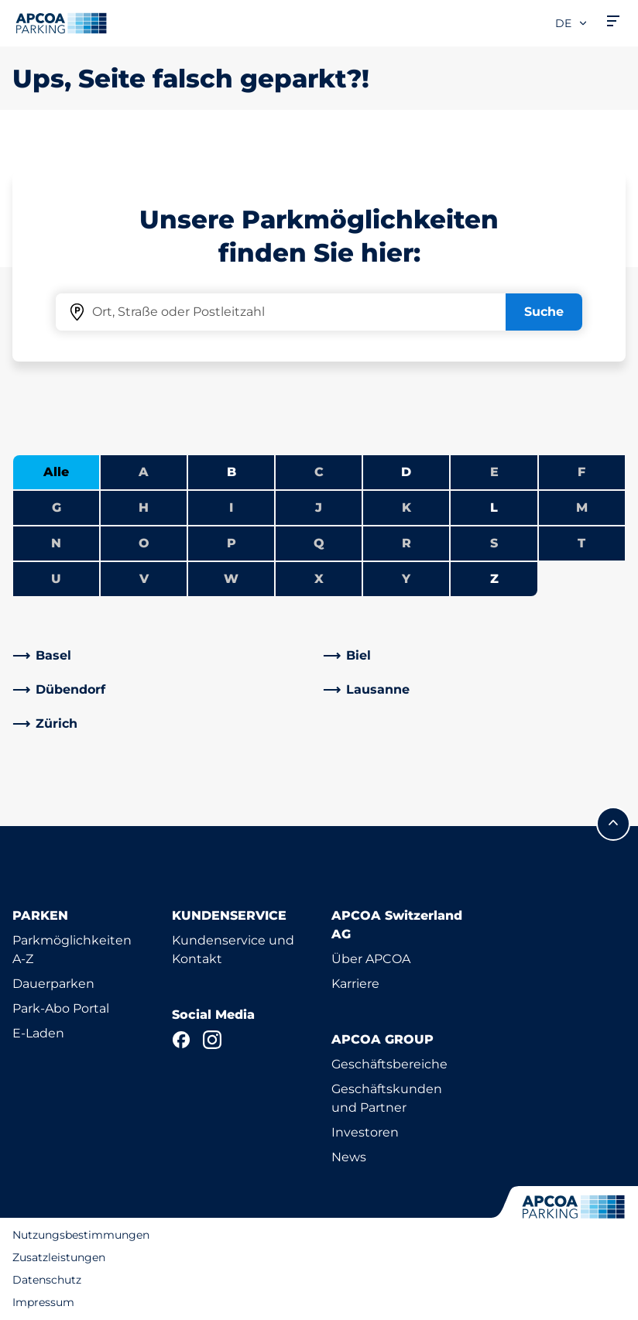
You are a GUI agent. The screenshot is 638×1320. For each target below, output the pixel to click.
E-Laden (38, 1033)
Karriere (355, 983)
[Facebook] (181, 1039)
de (571, 23)
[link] (163, 655)
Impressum (43, 1302)
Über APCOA (370, 958)
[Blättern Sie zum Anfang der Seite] (613, 824)
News (348, 1157)
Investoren (365, 1132)
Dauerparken (53, 983)
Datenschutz (46, 1280)
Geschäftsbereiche (389, 1064)
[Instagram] (212, 1039)
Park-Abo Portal (60, 1008)
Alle (56, 472)
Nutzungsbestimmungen (80, 1235)
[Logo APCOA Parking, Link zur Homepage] (61, 23)
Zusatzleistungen (58, 1257)
